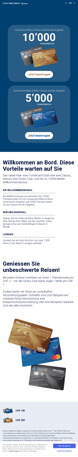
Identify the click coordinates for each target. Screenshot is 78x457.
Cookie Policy (13, 451)
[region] (39, 449)
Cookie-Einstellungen (64, 451)
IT (74, 3)
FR (66, 3)
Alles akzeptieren (64, 446)
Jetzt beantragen (39, 74)
